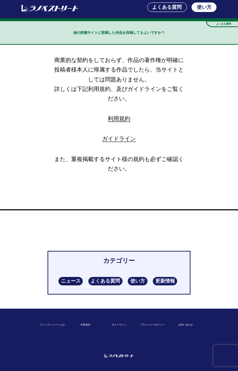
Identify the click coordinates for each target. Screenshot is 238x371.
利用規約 (119, 119)
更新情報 (165, 281)
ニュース (71, 281)
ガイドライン (119, 139)
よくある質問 (167, 7)
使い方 (204, 7)
